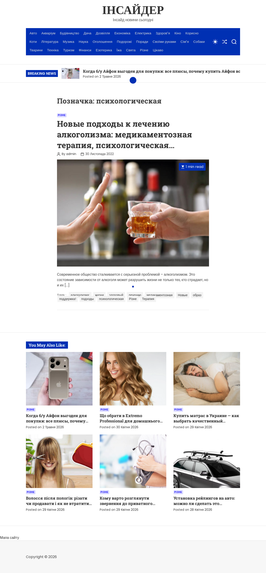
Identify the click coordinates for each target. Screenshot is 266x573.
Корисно (192, 33)
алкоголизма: (80, 295)
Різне (144, 50)
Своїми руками (164, 41)
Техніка (53, 50)
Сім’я (185, 41)
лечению (135, 295)
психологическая (111, 299)
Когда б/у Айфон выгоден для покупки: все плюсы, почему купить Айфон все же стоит (172, 71)
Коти (33, 41)
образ (197, 295)
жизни (99, 295)
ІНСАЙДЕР (133, 10)
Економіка (122, 33)
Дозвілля (103, 33)
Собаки (199, 41)
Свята (130, 50)
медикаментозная (160, 295)
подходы (87, 299)
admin (71, 154)
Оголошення (102, 41)
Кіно (178, 33)
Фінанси (85, 50)
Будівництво (69, 33)
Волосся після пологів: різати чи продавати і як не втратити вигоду (57, 503)
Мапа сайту (9, 537)
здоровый (116, 295)
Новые (183, 295)
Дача (87, 33)
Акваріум (48, 33)
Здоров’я (163, 33)
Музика (68, 41)
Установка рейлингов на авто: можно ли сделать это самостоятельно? (204, 503)
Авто (33, 33)
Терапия (148, 299)
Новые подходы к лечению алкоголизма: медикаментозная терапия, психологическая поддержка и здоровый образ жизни (124, 145)
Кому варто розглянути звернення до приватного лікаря (126, 503)
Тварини (36, 50)
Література (49, 41)
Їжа (119, 50)
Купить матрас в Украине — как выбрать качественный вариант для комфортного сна (206, 421)
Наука (83, 41)
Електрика (143, 33)
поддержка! (67, 299)
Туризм (68, 50)
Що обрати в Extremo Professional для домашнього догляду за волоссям (130, 421)
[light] (215, 41)
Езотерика (104, 50)
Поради (142, 41)
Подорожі (124, 41)
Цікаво (158, 50)
